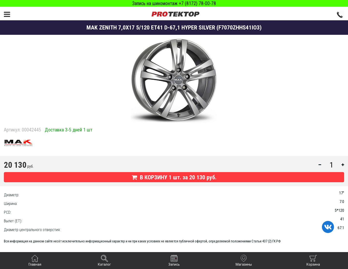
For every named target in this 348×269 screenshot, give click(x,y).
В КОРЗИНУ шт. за (174, 177)
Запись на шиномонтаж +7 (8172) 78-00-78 (174, 3)
